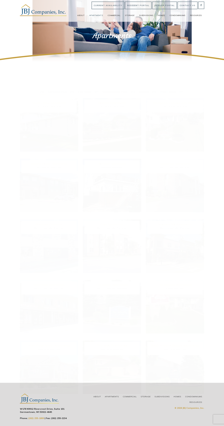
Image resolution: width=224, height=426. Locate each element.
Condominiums (177, 15)
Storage (129, 15)
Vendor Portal (164, 5)
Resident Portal (138, 5)
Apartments (96, 15)
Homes (161, 15)
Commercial (114, 15)
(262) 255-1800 (36, 418)
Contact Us (187, 5)
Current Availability (108, 5)
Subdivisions (146, 15)
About (81, 15)
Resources (196, 15)
